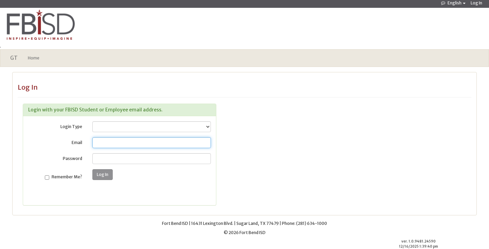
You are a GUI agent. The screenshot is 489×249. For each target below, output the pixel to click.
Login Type (71, 126)
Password (72, 158)
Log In (476, 2)
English (454, 2)
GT (14, 58)
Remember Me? (67, 176)
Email (77, 142)
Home (33, 57)
